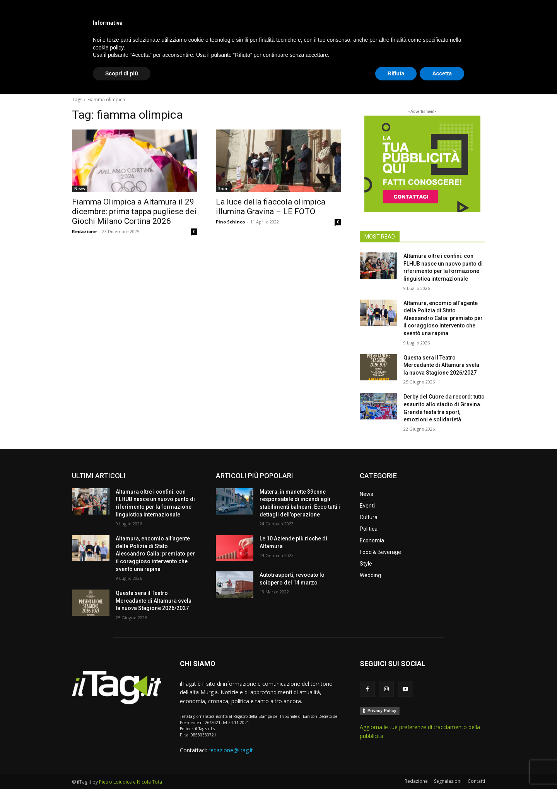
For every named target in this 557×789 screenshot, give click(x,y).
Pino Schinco (230, 222)
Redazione (84, 231)
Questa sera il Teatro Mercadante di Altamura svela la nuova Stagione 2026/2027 (441, 365)
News (79, 188)
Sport (223, 188)
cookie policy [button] (108, 742)
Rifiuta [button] (396, 768)
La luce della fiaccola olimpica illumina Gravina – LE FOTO (270, 206)
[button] (475, 79)
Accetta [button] (442, 768)
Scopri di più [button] (121, 768)
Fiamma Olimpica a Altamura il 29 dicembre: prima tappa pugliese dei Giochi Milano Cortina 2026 (134, 211)
